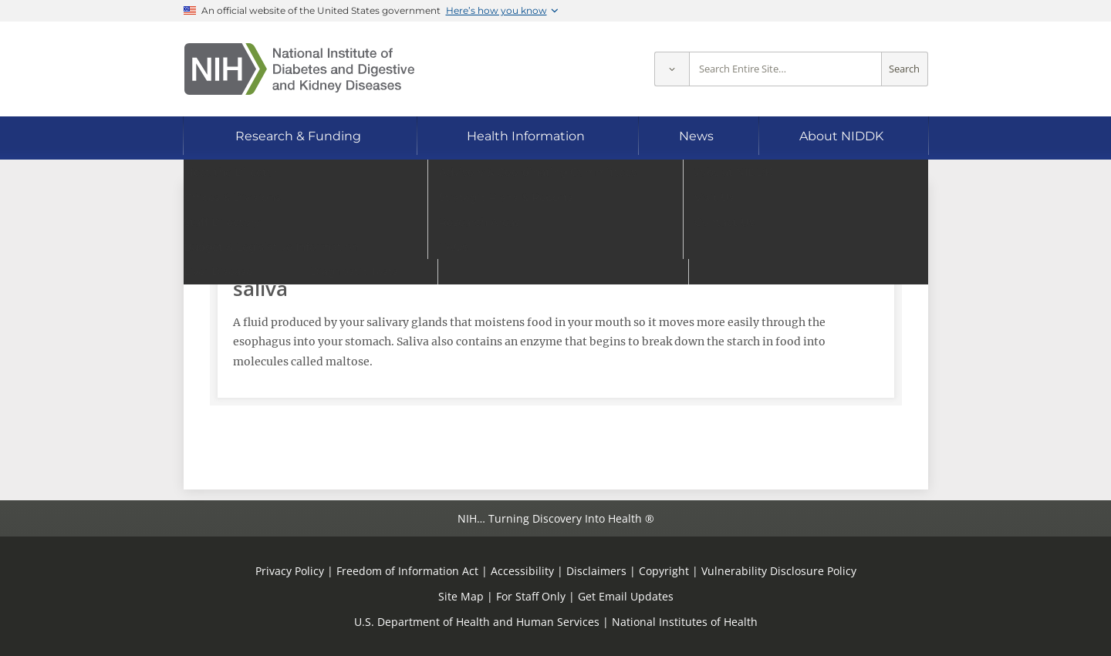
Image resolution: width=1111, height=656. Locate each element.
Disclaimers (596, 570)
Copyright (664, 570)
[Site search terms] (785, 69)
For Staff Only (531, 596)
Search (904, 69)
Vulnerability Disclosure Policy (778, 570)
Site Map (461, 596)
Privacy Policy (289, 570)
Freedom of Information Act (407, 570)
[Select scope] (671, 69)
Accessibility (522, 570)
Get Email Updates (626, 596)
